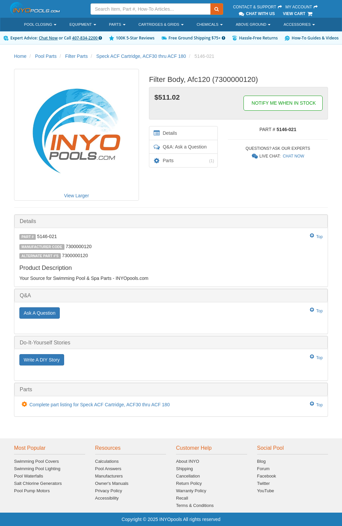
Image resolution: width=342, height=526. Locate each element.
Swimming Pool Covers (36, 461)
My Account (301, 7)
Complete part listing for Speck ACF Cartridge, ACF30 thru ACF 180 (99, 404)
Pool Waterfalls (28, 476)
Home (20, 56)
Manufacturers (109, 476)
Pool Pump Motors (32, 490)
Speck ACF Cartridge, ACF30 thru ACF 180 (141, 56)
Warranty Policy (191, 490)
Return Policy (189, 483)
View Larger (76, 195)
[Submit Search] (216, 9)
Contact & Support (258, 7)
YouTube (265, 490)
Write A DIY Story (42, 359)
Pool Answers (108, 468)
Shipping (184, 468)
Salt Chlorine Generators (38, 483)
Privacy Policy (108, 490)
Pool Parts (46, 56)
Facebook (266, 476)
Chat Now (48, 38)
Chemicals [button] (210, 24)
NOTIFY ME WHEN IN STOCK (283, 103)
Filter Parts (76, 56)
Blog (261, 461)
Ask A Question (39, 313)
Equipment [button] (82, 24)
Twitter (263, 483)
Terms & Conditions (195, 505)
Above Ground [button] (253, 24)
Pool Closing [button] (40, 24)
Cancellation (188, 476)
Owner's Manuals (112, 483)
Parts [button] (117, 24)
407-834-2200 (87, 38)
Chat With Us (256, 13)
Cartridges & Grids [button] (161, 24)
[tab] (171, 221)
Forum (263, 468)
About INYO (187, 461)
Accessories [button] (299, 24)
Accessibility (107, 498)
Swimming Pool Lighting (37, 468)
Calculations (107, 461)
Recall (182, 498)
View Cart (298, 13)
